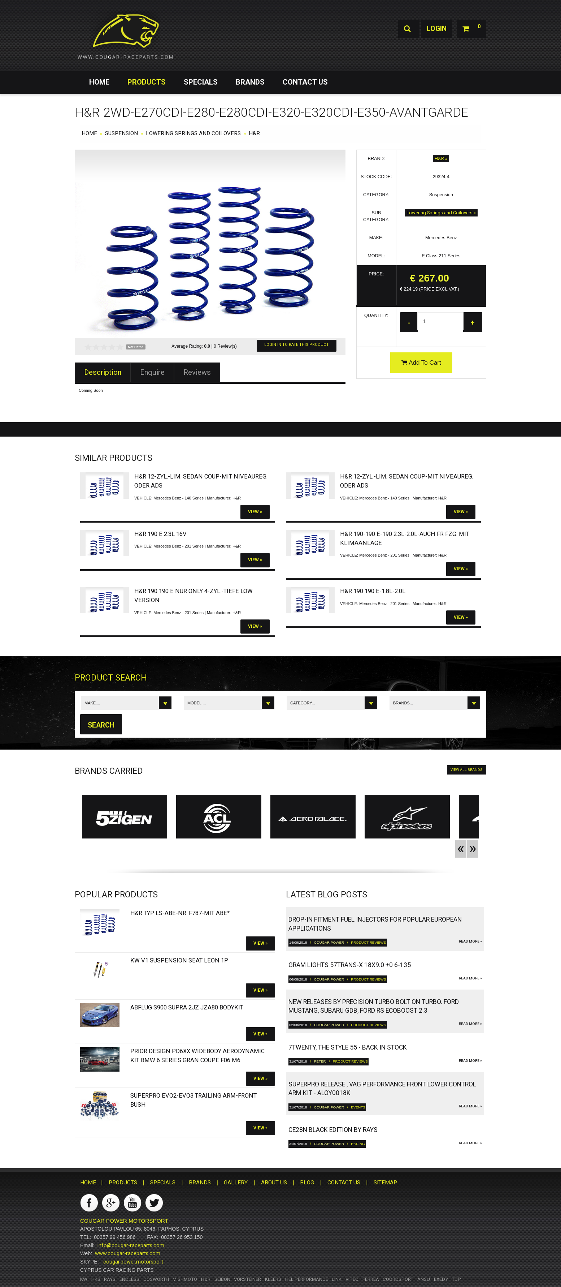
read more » (470, 942)
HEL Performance (306, 1279)
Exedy (441, 1279)
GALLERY (236, 1183)
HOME (99, 82)
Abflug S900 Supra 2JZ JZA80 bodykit (186, 1007)
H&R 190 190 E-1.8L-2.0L (372, 591)
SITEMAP (385, 1183)
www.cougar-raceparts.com (127, 1254)
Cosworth (156, 1279)
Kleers (273, 1279)
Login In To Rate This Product (297, 344)
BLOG (307, 1183)
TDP (456, 1279)
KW (83, 1279)
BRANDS (250, 82)
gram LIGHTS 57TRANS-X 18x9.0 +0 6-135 (349, 965)
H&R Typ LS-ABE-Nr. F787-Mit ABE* (180, 913)
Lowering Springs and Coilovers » (441, 212)
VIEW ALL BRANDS (467, 770)
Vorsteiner (247, 1279)
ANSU (423, 1279)
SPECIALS (201, 82)
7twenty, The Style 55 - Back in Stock (347, 1047)
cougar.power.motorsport (133, 1262)
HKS (95, 1279)
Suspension (121, 133)
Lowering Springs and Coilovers (193, 133)
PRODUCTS (146, 82)
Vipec (351, 1279)
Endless (129, 1279)
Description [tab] (102, 372)
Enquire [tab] (152, 372)
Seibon (222, 1279)
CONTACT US (305, 82)
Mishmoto (185, 1279)
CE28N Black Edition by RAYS (333, 1130)
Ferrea (370, 1279)
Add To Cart (421, 362)
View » (255, 511)
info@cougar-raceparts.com (130, 1245)
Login (435, 29)
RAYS (110, 1279)
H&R (254, 133)
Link (337, 1279)
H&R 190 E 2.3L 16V (160, 534)
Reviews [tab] (197, 372)
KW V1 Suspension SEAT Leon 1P (179, 960)
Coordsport (398, 1279)
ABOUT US (274, 1183)
